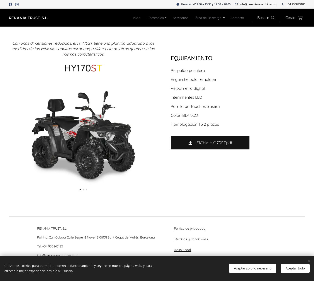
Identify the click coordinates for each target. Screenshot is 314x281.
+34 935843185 (295, 4)
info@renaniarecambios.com (258, 4)
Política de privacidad (189, 228)
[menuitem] (124, 17)
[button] (266, 17)
